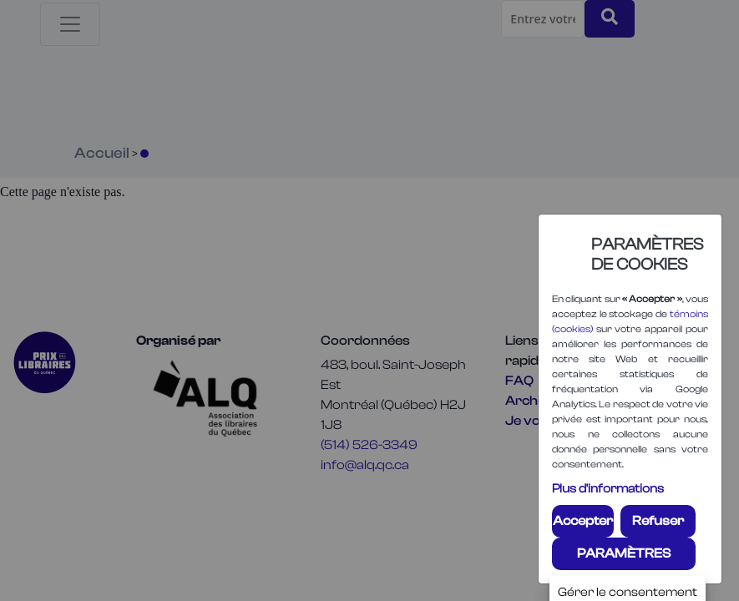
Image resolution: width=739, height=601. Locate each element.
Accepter (583, 520)
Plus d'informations (608, 489)
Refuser (658, 520)
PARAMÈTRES (624, 553)
